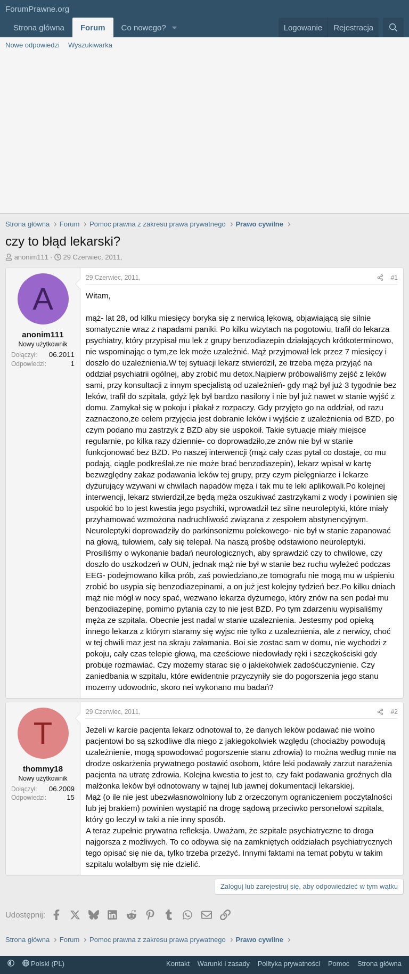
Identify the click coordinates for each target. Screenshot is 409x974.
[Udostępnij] (380, 278)
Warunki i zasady (224, 964)
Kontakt (178, 964)
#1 (394, 277)
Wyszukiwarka (90, 45)
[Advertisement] (204, 133)
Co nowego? (143, 27)
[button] (174, 27)
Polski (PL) (43, 964)
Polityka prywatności (289, 964)
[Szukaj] (393, 27)
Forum (92, 27)
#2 (394, 712)
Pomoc (338, 964)
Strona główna (38, 27)
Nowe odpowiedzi (32, 45)
